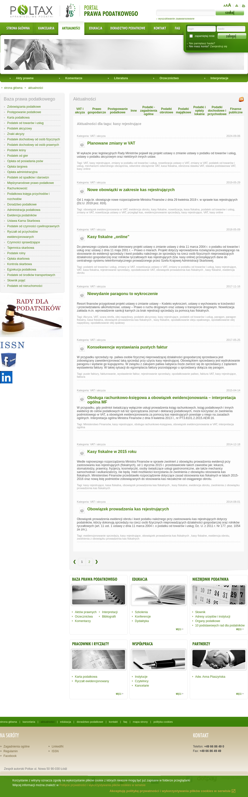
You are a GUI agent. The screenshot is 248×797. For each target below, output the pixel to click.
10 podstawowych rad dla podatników (220, 625)
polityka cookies (163, 721)
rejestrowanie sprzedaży (114, 269)
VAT (85, 162)
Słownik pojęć (16, 280)
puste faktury (91, 373)
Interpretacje (219, 78)
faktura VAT (207, 373)
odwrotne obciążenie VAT (144, 165)
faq (125, 721)
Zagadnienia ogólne (16, 746)
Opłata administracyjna (22, 172)
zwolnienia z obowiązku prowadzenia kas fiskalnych (108, 538)
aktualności (35, 88)
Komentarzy (83, 621)
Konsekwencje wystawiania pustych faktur (127, 347)
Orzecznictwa (84, 616)
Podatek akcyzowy (19, 128)
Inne (134, 110)
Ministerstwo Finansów (97, 424)
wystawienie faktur (128, 373)
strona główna (13, 88)
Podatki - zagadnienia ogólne (148, 110)
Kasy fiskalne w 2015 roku (111, 451)
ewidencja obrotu (139, 209)
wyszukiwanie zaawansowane (176, 18)
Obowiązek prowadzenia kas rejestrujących (128, 509)
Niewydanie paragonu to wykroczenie (122, 294)
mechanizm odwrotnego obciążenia (106, 165)
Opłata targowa (17, 166)
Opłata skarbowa (18, 258)
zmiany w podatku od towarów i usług (134, 162)
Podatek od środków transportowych (31, 275)
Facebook (10, 756)
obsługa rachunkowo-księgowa (153, 424)
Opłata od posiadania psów (25, 161)
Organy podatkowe (207, 621)
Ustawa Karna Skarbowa (23, 221)
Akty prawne (24, 78)
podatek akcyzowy (145, 316)
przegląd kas (135, 212)
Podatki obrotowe (166, 110)
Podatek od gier (17, 155)
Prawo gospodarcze (97, 110)
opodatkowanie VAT (143, 269)
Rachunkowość (17, 188)
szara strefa (107, 316)
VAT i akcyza (80, 110)
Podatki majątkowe (183, 110)
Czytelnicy (142, 681)
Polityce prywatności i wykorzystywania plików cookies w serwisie (102, 785)
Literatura (121, 78)
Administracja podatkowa (23, 210)
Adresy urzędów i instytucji (212, 616)
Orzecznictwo (169, 78)
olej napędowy (124, 316)
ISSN (55, 751)
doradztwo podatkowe (90, 721)
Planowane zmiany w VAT (111, 143)
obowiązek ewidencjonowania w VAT (105, 209)
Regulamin (10, 751)
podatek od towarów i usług (217, 209)
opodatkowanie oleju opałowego (190, 319)
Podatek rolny (16, 253)
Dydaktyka (142, 621)
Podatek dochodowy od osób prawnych (33, 145)
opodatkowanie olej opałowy (108, 322)
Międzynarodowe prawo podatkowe (30, 183)
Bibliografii (109, 616)
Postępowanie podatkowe (24, 112)
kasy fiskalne (159, 209)
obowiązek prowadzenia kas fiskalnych (180, 269)
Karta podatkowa (18, 117)
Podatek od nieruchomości (24, 286)
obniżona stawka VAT (191, 165)
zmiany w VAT (199, 162)
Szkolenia (141, 612)
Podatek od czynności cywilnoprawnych (33, 226)
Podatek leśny (16, 150)
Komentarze (73, 78)
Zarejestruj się (218, 46)
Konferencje (143, 616)
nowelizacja (175, 209)
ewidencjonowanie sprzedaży (162, 212)
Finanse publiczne (236, 110)
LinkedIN (57, 746)
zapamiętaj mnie (205, 35)
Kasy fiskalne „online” (108, 237)
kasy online (84, 168)
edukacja (65, 721)
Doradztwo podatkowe (22, 204)
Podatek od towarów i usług (25, 123)
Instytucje (141, 676)
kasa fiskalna (169, 165)
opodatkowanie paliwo (185, 373)
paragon (219, 316)
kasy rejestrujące (100, 162)
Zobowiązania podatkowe (24, 106)
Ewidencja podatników (22, 215)
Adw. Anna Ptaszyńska (210, 676)
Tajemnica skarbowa (20, 247)
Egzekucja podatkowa (21, 269)
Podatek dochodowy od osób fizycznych (33, 139)
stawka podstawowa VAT (220, 165)
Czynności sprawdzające (23, 242)
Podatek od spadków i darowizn (28, 177)
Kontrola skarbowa (19, 264)
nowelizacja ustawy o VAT (173, 162)
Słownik (200, 612)
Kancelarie (142, 685)
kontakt (113, 721)
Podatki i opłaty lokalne (199, 110)
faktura (81, 376)
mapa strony (140, 721)
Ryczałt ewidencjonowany (92, 681)
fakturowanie (108, 373)
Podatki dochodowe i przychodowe (217, 110)
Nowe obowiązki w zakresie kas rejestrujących (131, 190)
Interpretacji (110, 612)
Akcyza (87, 316)
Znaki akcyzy (15, 134)
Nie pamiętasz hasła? (202, 43)
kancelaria (29, 721)
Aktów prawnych (85, 612)
